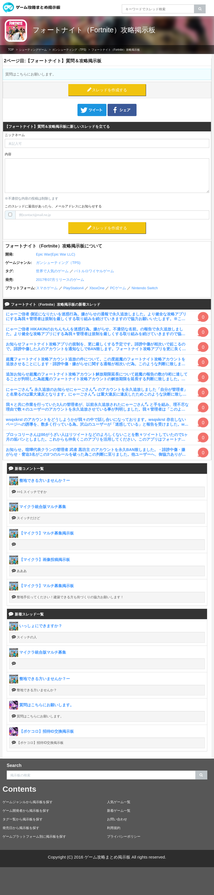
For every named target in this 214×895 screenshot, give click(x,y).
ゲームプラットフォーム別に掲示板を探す (34, 836)
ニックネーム (15, 135)
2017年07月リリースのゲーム (60, 280)
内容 (8, 154)
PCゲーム (118, 288)
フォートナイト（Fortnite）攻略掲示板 (94, 30)
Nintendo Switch (145, 288)
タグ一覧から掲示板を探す (23, 819)
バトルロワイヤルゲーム (94, 271)
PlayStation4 (73, 288)
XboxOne (96, 288)
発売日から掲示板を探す (21, 828)
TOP (11, 49)
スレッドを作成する (109, 90)
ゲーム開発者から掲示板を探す (26, 811)
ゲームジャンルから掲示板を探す (28, 802)
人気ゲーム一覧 (118, 802)
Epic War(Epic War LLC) (55, 254)
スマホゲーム (47, 288)
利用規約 (113, 828)
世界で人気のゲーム (52, 271)
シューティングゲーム (33, 49)
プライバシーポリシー (123, 836)
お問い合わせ (117, 819)
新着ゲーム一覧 (118, 811)
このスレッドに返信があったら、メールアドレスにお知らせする (53, 206)
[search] (200, 8)
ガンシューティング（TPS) (69, 49)
